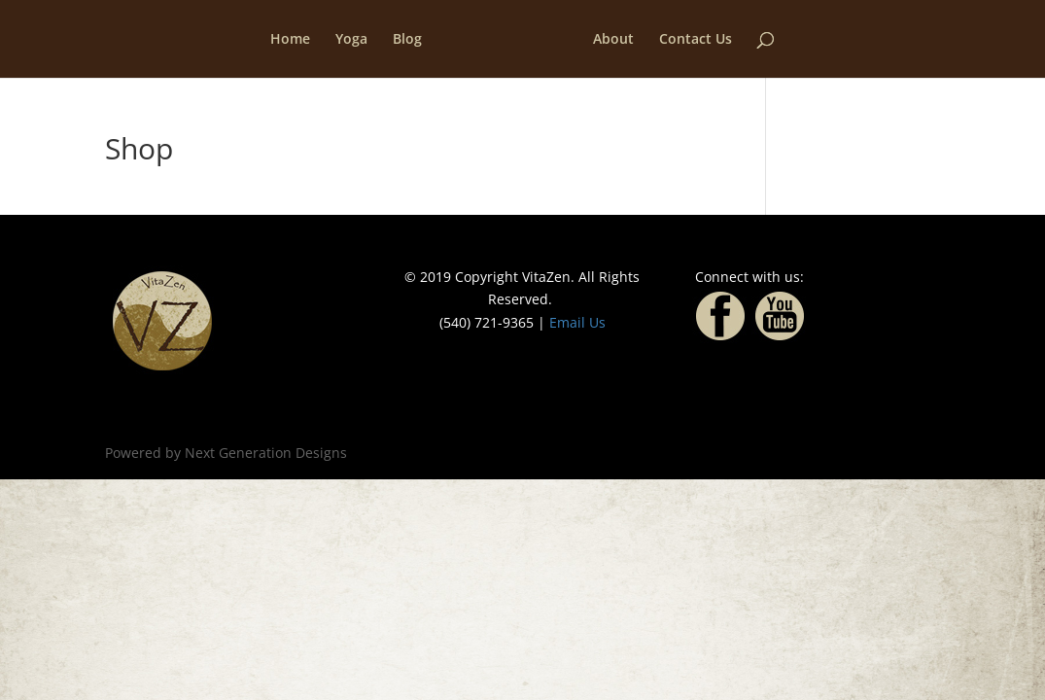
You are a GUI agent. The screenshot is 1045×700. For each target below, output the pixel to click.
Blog (407, 40)
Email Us (577, 322)
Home (290, 40)
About (613, 40)
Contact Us (695, 40)
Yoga (351, 40)
